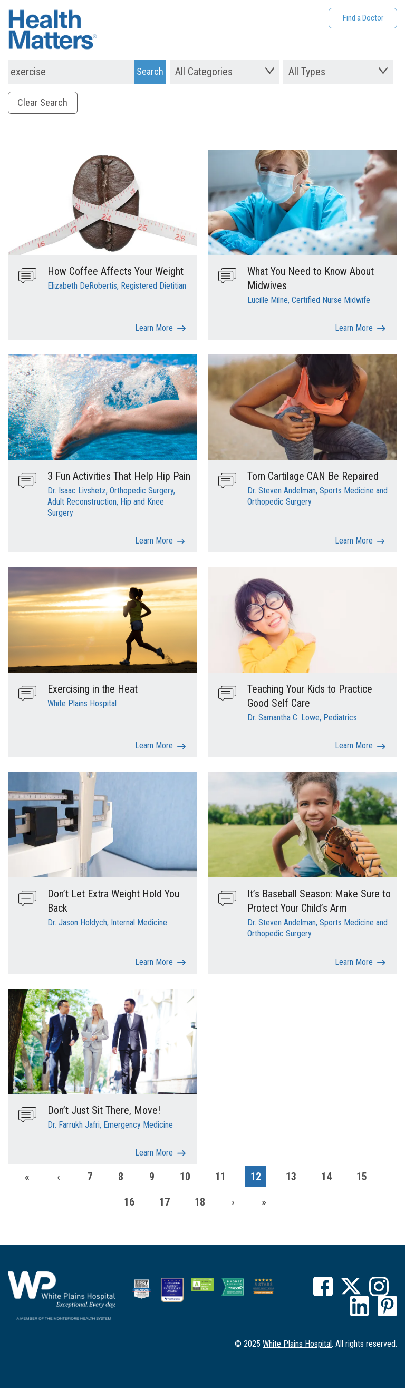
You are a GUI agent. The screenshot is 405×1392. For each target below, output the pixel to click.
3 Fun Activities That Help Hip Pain (118, 478)
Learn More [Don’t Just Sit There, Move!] (154, 1157)
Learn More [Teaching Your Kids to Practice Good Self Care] (354, 749)
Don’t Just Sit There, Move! (103, 1113)
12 (255, 1180)
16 (129, 1205)
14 (326, 1180)
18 (200, 1205)
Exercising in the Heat (92, 691)
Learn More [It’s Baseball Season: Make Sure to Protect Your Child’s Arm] (354, 966)
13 (291, 1180)
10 (185, 1180)
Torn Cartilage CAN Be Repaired (313, 478)
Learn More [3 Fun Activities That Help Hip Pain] (154, 544)
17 (164, 1205)
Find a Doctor (363, 18)
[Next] (233, 1205)
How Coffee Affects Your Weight (115, 272)
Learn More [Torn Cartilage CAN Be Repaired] (354, 544)
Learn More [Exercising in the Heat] (154, 749)
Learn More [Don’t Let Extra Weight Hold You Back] (154, 966)
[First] (27, 1180)
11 (220, 1180)
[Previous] (58, 1180)
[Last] (264, 1205)
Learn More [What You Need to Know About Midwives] (354, 330)
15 (361, 1180)
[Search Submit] (150, 72)
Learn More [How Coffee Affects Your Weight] (154, 330)
